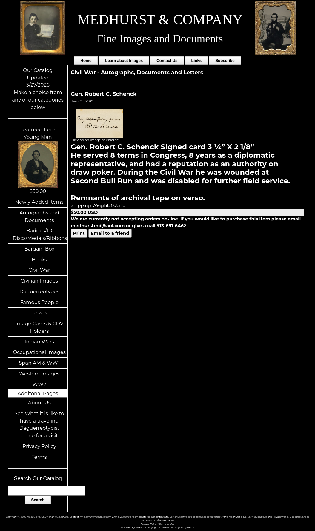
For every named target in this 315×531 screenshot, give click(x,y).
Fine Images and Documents (160, 39)
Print (79, 233)
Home (85, 60)
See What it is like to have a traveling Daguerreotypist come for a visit (39, 424)
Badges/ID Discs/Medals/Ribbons (40, 234)
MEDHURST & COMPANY (160, 19)
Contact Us (166, 60)
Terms (39, 457)
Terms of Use (166, 523)
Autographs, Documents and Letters (152, 72)
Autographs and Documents (39, 216)
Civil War (39, 270)
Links (196, 60)
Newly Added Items (39, 202)
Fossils (39, 313)
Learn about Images (124, 60)
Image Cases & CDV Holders (39, 327)
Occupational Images (39, 352)
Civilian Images (39, 281)
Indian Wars (39, 342)
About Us (39, 403)
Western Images (39, 374)
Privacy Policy (39, 446)
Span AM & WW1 (39, 363)
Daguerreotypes (39, 291)
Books (39, 260)
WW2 (39, 384)
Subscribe (224, 60)
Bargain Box (39, 249)
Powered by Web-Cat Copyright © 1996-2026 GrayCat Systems (157, 527)
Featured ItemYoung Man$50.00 (38, 160)
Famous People (39, 302)
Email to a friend (110, 233)
